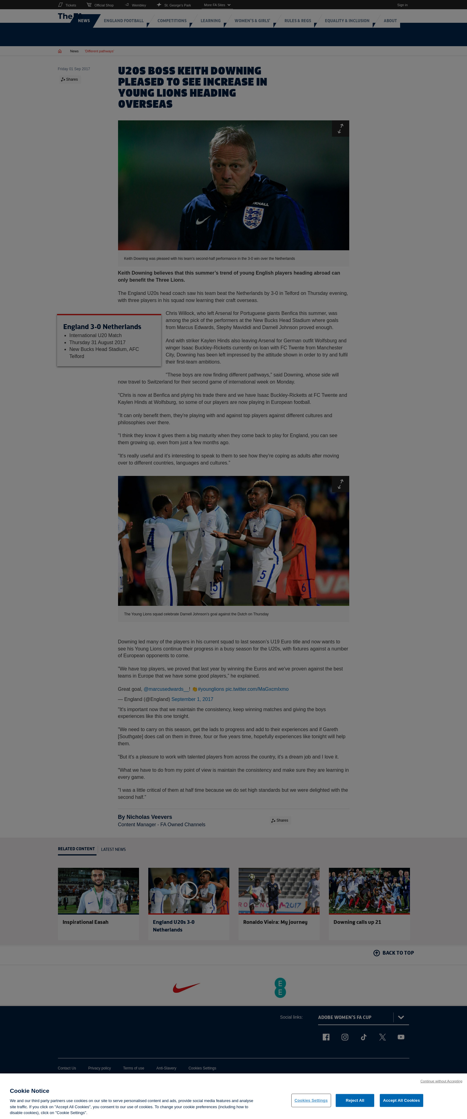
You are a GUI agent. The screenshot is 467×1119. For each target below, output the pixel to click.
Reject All (355, 1101)
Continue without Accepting (441, 1082)
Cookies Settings (311, 1101)
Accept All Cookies (401, 1101)
